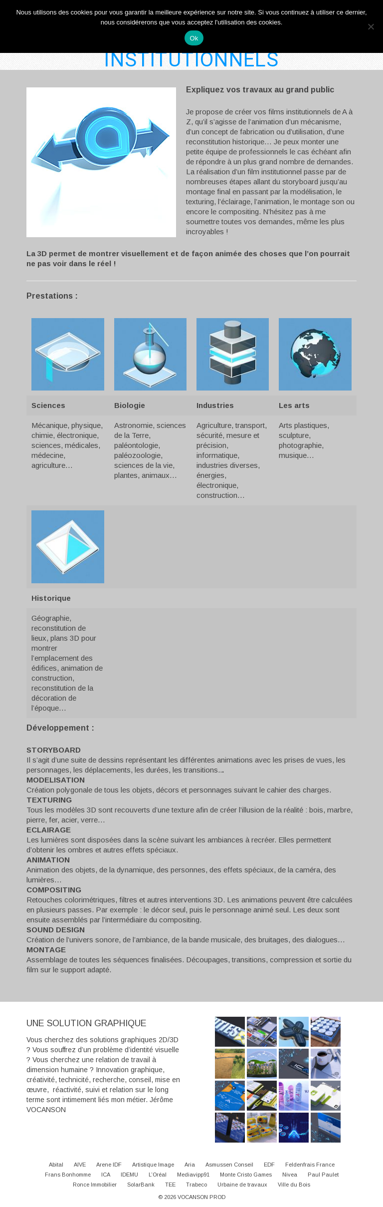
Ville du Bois (294, 1185)
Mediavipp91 (193, 1175)
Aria (190, 1165)
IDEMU (129, 1175)
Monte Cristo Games (246, 1175)
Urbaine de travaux (242, 1185)
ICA (105, 1175)
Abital (56, 1165)
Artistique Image (153, 1165)
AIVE (80, 1165)
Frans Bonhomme (68, 1175)
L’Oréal (158, 1175)
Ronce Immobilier (95, 1185)
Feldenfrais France (310, 1165)
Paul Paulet (323, 1175)
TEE (170, 1185)
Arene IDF (109, 1165)
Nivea (289, 1175)
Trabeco (196, 1185)
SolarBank (141, 1185)
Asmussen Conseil (229, 1165)
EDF (269, 1165)
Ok (194, 38)
